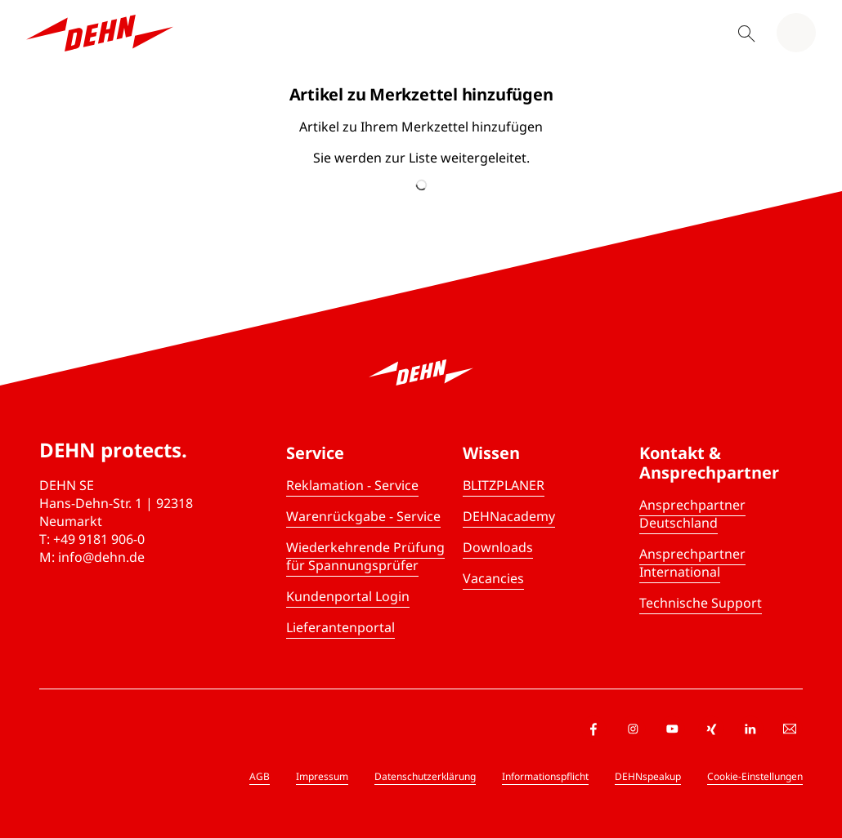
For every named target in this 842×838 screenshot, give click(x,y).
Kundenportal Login (348, 596)
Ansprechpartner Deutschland (692, 514)
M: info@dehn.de (92, 557)
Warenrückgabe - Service (363, 516)
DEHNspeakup (648, 776)
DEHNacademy (509, 516)
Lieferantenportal (340, 627)
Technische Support (700, 603)
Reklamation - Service (352, 485)
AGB (259, 776)
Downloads (498, 547)
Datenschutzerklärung (425, 776)
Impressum (322, 776)
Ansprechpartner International (692, 563)
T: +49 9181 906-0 (92, 539)
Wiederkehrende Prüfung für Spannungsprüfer (365, 556)
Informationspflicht (545, 776)
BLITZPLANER (503, 485)
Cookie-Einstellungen (755, 776)
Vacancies (493, 578)
